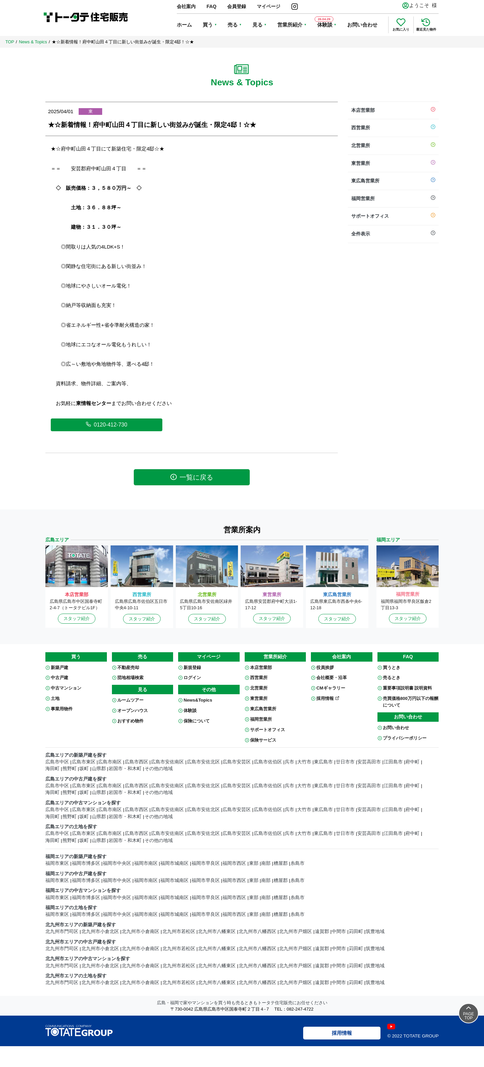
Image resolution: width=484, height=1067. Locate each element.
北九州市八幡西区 (257, 931)
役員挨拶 (325, 667)
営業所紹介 (289, 25)
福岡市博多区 (86, 863)
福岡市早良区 (206, 863)
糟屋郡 (281, 863)
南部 (266, 863)
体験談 (190, 710)
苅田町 (356, 931)
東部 (253, 863)
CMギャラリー (330, 688)
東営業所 (393, 163)
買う (208, 25)
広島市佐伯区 (268, 761)
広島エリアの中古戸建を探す (76, 779)
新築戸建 (59, 667)
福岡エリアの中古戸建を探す (76, 873)
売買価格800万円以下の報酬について (410, 702)
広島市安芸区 (237, 761)
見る (257, 25)
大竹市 (304, 761)
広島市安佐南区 (167, 761)
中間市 (339, 931)
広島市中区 (57, 761)
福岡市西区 (234, 863)
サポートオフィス (393, 216)
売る (233, 25)
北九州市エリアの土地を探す (76, 975)
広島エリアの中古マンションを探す (83, 802)
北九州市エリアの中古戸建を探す (80, 941)
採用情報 (327, 698)
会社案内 (186, 6)
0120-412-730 (106, 424)
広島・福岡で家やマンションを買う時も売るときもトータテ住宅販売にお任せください (242, 1002)
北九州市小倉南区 (140, 931)
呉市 (289, 761)
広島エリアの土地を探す (71, 826)
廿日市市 (345, 761)
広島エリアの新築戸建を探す (76, 755)
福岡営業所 (393, 199)
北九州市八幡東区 (217, 931)
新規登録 (192, 667)
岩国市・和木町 (125, 768)
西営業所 (393, 128)
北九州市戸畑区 (295, 931)
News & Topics (33, 41)
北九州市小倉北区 (100, 931)
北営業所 (393, 145)
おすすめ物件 (130, 720)
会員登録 (236, 6)
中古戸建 (59, 677)
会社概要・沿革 (331, 677)
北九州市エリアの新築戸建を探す (80, 924)
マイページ (268, 6)
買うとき (391, 667)
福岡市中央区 (117, 863)
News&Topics (198, 700)
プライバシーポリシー (405, 738)
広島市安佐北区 (203, 761)
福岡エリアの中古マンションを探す (83, 890)
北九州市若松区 (178, 931)
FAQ (211, 6)
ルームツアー (130, 700)
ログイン (192, 677)
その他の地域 (159, 768)
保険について (197, 720)
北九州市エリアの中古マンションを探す (87, 958)
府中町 (412, 761)
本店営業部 (393, 110)
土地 (55, 698)
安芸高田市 (369, 761)
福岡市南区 (146, 863)
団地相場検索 (130, 677)
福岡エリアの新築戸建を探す (76, 856)
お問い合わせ (362, 25)
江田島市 (393, 761)
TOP (9, 41)
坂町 (84, 768)
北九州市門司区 (61, 931)
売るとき (391, 677)
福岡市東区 (57, 863)
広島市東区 (83, 761)
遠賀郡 (322, 931)
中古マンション (66, 688)
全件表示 (393, 234)
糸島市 (297, 863)
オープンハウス (132, 710)
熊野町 (70, 768)
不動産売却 (128, 667)
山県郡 (99, 768)
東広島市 (323, 761)
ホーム (184, 25)
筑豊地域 (375, 931)
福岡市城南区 (174, 863)
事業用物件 (62, 708)
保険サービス (263, 740)
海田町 (52, 768)
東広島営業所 (393, 181)
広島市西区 (136, 761)
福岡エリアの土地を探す (71, 907)
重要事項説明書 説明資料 (407, 688)
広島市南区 (110, 761)
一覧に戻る (191, 477)
